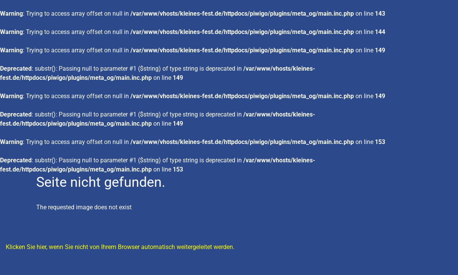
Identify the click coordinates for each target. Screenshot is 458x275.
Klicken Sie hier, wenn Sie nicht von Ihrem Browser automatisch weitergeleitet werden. (120, 247)
